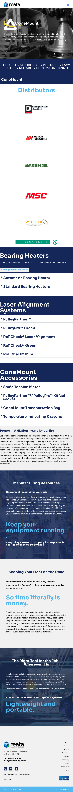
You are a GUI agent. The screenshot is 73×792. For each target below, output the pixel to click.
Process (66, 763)
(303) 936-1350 (12, 758)
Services (66, 749)
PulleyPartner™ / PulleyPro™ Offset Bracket (33, 397)
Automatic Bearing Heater (26, 278)
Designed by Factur (62, 789)
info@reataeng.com (15, 760)
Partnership (65, 760)
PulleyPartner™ (17, 319)
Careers (66, 746)
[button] (67, 5)
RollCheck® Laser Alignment (29, 337)
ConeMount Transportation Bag (31, 408)
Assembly (66, 756)
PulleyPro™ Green (19, 328)
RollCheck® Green (19, 345)
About (67, 742)
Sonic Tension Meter (21, 387)
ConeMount (65, 767)
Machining (65, 753)
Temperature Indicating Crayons (32, 416)
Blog (67, 770)
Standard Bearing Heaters (26, 286)
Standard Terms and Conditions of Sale (17, 775)
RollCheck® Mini (18, 354)
